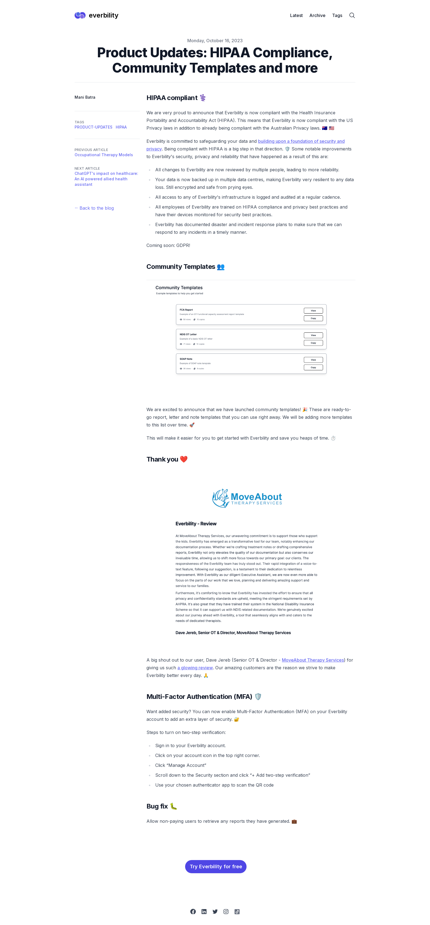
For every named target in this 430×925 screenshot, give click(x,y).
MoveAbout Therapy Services (313, 660)
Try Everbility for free (216, 866)
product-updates (93, 127)
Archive (317, 15)
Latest (296, 15)
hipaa (121, 127)
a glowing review (195, 667)
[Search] (352, 15)
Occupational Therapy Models (104, 154)
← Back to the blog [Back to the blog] (94, 208)
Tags (337, 15)
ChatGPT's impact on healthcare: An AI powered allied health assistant (106, 179)
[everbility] (96, 15)
